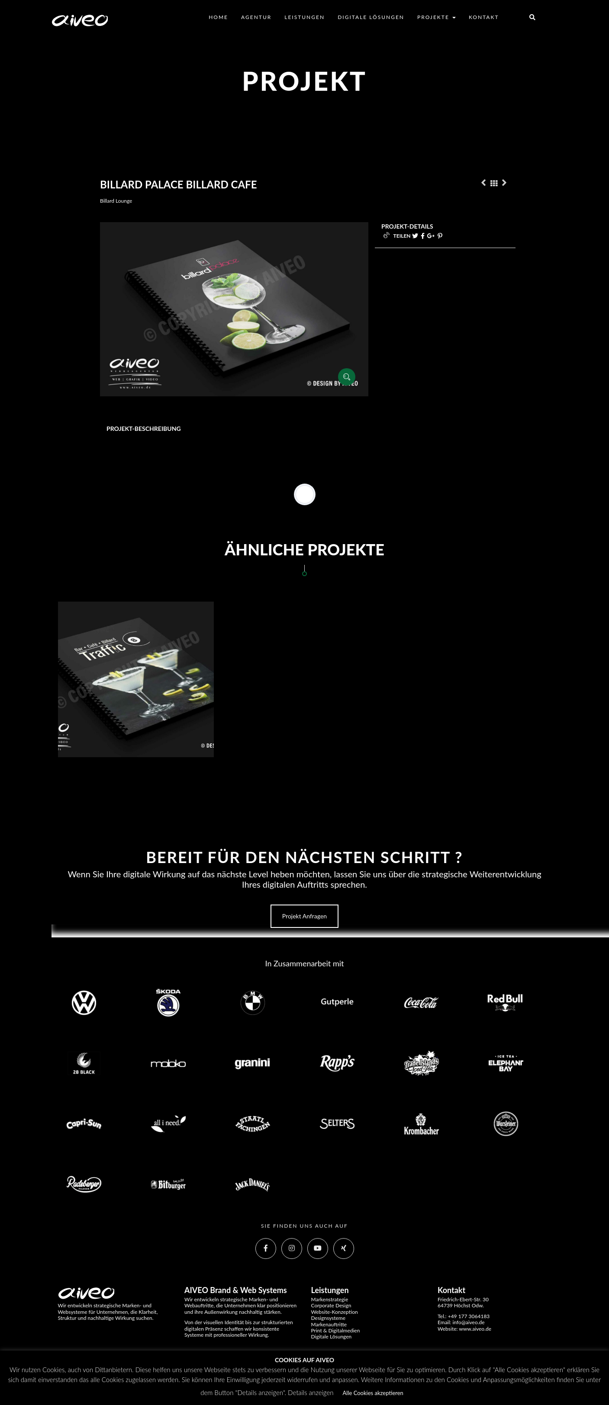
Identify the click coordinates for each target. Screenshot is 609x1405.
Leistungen (304, 17)
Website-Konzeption (334, 1312)
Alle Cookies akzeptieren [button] (373, 1392)
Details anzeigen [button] (310, 1392)
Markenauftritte (329, 1324)
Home (218, 17)
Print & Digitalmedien (335, 1330)
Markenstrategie (329, 1299)
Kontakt (484, 17)
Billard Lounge (116, 201)
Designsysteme (328, 1318)
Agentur (256, 17)
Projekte (436, 17)
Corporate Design (331, 1305)
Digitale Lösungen (371, 17)
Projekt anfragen (304, 916)
